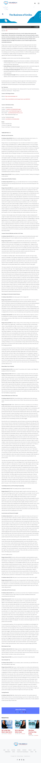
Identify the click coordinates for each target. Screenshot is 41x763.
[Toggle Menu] (39, 3)
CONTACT (31, 751)
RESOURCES (24, 749)
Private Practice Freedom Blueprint (22, 751)
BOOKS (13, 751)
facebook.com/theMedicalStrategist (13, 109)
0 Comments (10, 733)
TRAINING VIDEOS (7, 751)
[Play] (3, 27)
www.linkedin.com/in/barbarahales (12, 119)
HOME (4, 749)
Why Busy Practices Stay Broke (32, 732)
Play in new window (9, 29)
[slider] (37, 27)
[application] (20, 27)
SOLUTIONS (13, 749)
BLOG (34, 749)
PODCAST (30, 749)
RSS (6, 30)
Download (16, 29)
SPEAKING (18, 749)
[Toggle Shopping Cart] (34, 3)
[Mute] (35, 27)
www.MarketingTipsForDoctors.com (15, 112)
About (8, 749)
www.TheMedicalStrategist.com (15, 111)
